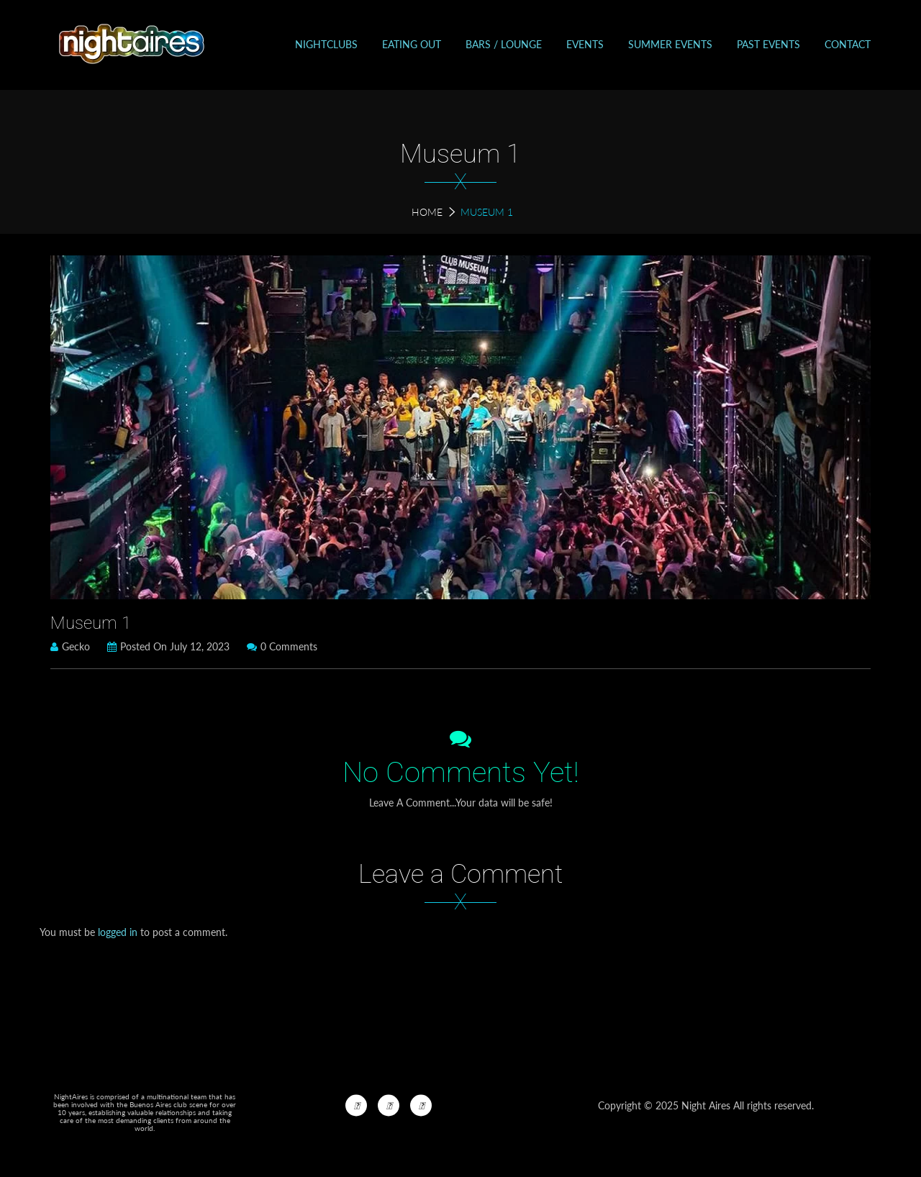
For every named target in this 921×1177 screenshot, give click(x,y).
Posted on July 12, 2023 (168, 646)
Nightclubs (326, 44)
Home (427, 212)
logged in (117, 932)
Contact (848, 44)
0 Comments (282, 646)
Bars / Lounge (504, 44)
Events (585, 44)
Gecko (70, 646)
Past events (768, 44)
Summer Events (670, 44)
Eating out (411, 44)
